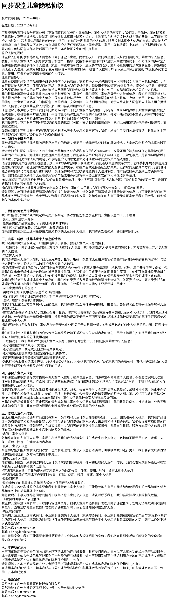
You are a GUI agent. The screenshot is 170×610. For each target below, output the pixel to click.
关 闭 (5, 603)
